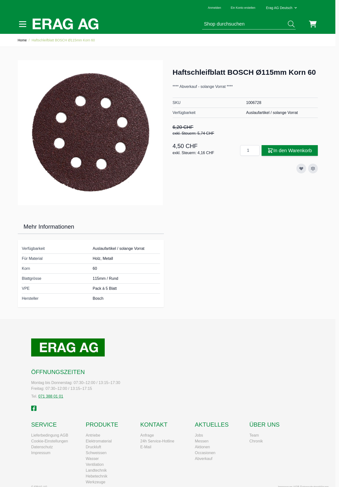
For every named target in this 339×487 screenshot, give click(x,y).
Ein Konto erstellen (243, 7)
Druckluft (93, 447)
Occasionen (205, 453)
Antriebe (93, 435)
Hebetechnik (96, 476)
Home (22, 40)
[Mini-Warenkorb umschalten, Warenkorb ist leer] (313, 24)
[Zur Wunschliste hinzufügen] (301, 168)
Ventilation (95, 464)
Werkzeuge (95, 482)
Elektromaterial (99, 441)
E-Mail (145, 447)
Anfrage (147, 435)
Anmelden (214, 7)
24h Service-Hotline (157, 441)
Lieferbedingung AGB (49, 435)
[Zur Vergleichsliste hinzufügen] (313, 168)
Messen (201, 441)
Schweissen (96, 453)
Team (254, 435)
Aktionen (202, 447)
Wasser (92, 459)
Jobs (199, 435)
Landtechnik (96, 470)
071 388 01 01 (50, 396)
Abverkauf (203, 459)
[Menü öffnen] (23, 24)
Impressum (40, 453)
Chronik (256, 441)
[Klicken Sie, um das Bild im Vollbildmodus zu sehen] (90, 132)
